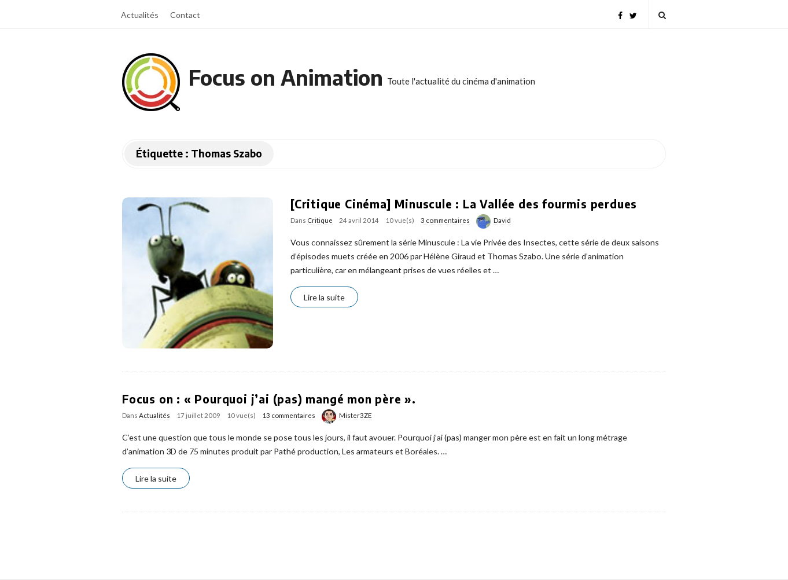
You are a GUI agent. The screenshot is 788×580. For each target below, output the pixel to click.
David (502, 220)
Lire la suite (324, 297)
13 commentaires (288, 415)
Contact (185, 15)
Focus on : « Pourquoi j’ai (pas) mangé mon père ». (269, 399)
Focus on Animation (286, 77)
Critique (320, 220)
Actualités (140, 15)
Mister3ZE (355, 415)
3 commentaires (445, 220)
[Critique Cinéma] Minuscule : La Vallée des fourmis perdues (463, 204)
